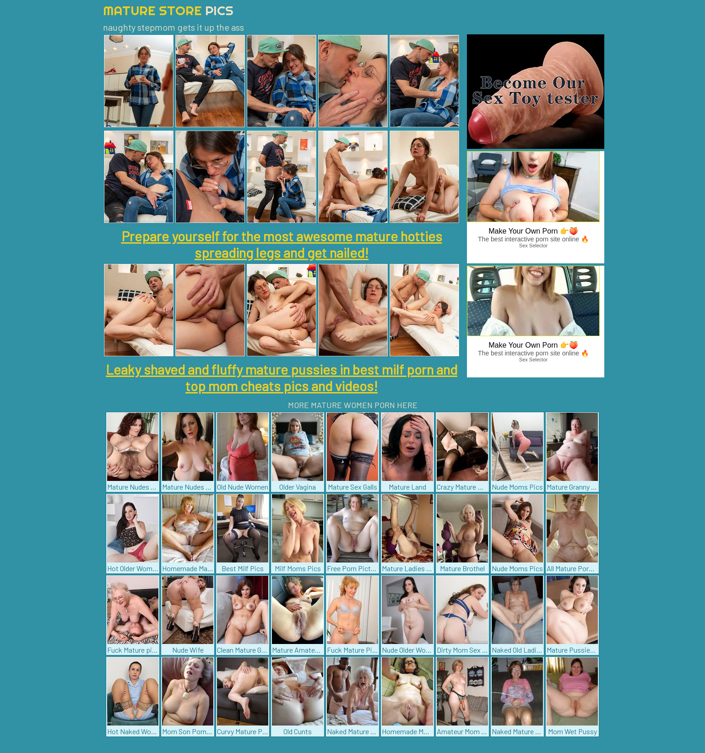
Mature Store (168, 10)
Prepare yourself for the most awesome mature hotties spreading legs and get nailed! (281, 244)
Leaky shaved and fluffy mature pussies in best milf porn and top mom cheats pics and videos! (281, 377)
